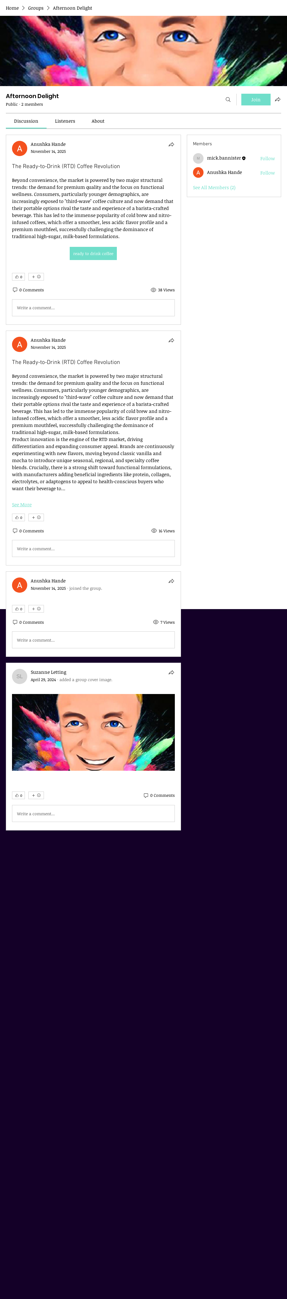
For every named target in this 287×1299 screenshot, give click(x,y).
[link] (26, 121)
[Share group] (277, 99)
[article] (93, 230)
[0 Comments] (28, 290)
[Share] (171, 144)
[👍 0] (18, 277)
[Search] (228, 99)
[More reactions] (36, 277)
